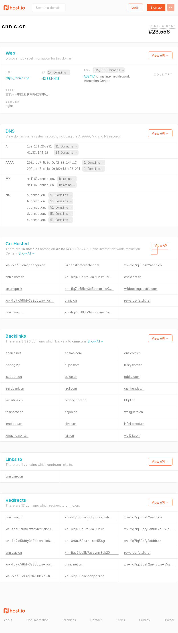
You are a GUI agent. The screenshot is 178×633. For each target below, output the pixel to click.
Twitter (169, 620)
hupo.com (72, 365)
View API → (160, 55)
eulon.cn (71, 376)
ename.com (73, 353)
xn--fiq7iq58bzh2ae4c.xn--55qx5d (150, 564)
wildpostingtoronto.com (82, 265)
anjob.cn (71, 412)
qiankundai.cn (134, 388)
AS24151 (90, 76)
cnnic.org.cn (14, 312)
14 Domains (58, 72)
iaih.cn (69, 435)
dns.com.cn (132, 353)
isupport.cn (14, 376)
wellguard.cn (133, 412)
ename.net (13, 353)
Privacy (144, 620)
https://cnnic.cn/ (17, 78)
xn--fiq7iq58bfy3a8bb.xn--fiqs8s (30, 300)
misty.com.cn (133, 365)
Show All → (26, 253)
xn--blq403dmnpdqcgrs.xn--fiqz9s (90, 517)
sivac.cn (71, 424)
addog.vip (13, 365)
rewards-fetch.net (137, 300)
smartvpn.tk (14, 289)
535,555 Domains (108, 70)
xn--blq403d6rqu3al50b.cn (85, 529)
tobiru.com (132, 376)
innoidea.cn (14, 424)
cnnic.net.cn (133, 277)
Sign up (156, 7)
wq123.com (132, 435)
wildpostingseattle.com (141, 289)
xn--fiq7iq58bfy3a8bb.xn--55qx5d (90, 312)
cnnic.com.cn (15, 277)
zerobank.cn (15, 388)
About (8, 620)
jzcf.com (71, 388)
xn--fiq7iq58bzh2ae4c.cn (143, 265)
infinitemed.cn (134, 424)
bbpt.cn (129, 400)
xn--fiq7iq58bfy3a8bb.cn (142, 541)
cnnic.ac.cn (14, 552)
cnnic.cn (71, 300)
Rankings (69, 620)
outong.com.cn (75, 400)
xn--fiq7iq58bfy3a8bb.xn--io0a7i (89, 289)
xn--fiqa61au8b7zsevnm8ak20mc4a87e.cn (37, 529)
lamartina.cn (14, 400)
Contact (96, 620)
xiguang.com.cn (17, 435)
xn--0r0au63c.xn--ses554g (85, 541)
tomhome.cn (14, 412)
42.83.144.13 (50, 78)
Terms (120, 620)
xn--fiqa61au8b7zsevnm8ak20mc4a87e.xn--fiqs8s (102, 552)
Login (135, 7)
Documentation (37, 620)
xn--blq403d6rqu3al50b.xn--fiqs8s (90, 277)
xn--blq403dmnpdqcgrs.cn (25, 265)
